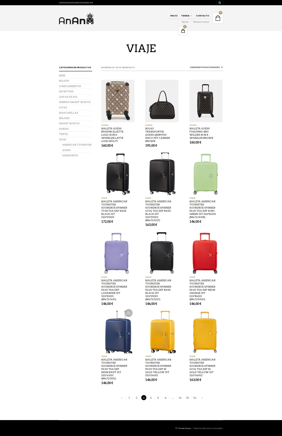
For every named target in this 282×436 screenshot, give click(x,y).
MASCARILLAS (68, 113)
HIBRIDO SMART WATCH (75, 102)
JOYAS (63, 107)
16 (194, 397)
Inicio (174, 15)
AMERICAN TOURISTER (76, 145)
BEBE (62, 75)
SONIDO (64, 129)
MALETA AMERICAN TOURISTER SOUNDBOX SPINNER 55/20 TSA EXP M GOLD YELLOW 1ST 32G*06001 (158, 367)
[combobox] (205, 68)
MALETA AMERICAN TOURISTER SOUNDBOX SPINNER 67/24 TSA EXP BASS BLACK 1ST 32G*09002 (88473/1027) (158, 211)
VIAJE (104, 198)
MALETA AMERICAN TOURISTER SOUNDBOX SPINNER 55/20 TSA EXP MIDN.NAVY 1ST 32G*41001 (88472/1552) (114, 369)
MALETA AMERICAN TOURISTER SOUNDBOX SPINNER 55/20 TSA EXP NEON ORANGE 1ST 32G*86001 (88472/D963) (202, 290)
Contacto (202, 15)
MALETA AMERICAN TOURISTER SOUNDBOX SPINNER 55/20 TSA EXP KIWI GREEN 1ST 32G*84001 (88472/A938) (202, 209)
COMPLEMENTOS (70, 86)
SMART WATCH (69, 123)
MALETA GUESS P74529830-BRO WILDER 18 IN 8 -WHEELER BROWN (201, 133)
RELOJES (64, 118)
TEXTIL (63, 134)
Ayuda (185, 21)
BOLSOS (64, 81)
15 (187, 397)
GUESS (104, 125)
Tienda (185, 15)
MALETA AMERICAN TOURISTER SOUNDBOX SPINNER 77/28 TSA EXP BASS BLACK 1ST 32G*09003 (114, 209)
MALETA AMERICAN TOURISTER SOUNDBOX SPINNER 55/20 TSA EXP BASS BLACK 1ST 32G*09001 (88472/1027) (158, 290)
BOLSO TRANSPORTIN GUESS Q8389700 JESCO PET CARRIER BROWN (157, 134)
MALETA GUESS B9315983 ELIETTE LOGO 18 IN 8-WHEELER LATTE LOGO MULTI (112, 134)
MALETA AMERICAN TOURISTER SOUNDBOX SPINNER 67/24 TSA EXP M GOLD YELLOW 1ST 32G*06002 (202, 367)
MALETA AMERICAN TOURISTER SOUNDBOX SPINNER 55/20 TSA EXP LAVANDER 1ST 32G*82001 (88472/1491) (114, 290)
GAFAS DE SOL (68, 97)
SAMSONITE (70, 155)
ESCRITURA (66, 91)
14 (180, 397)
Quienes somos (201, 21)
